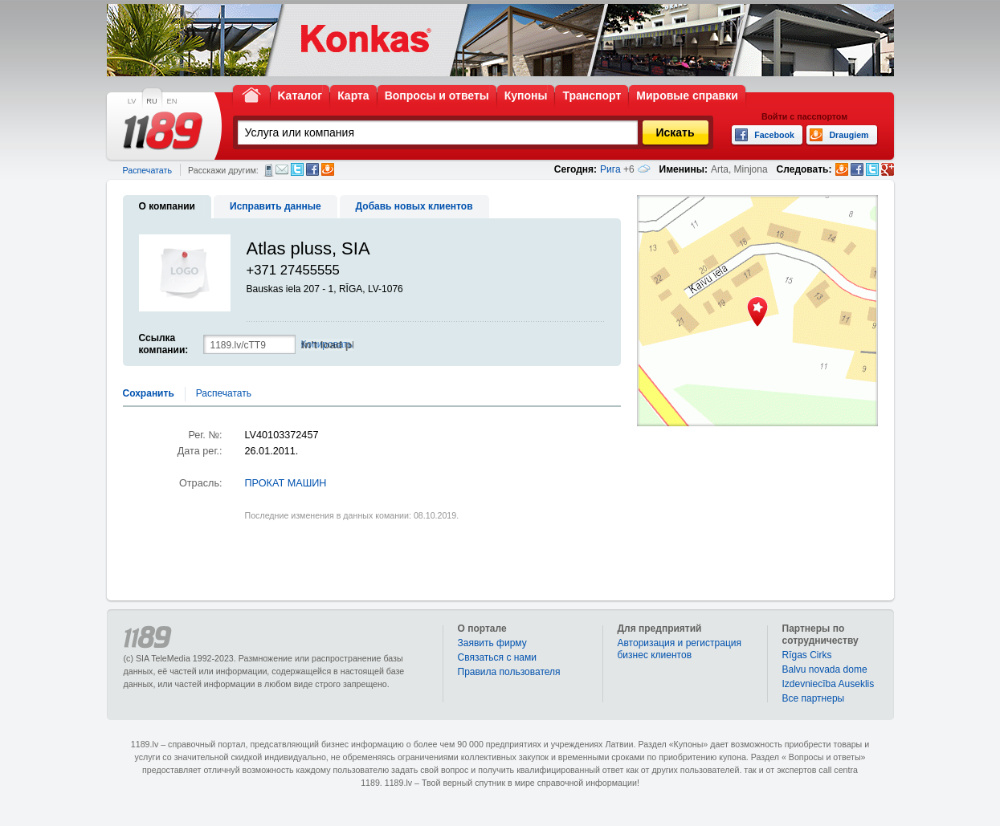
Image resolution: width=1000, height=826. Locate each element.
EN (172, 101)
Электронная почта (282, 169)
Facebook (312, 169)
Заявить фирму (492, 643)
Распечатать (147, 170)
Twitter (297, 169)
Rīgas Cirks (807, 655)
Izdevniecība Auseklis (828, 684)
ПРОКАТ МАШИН (286, 483)
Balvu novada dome (824, 669)
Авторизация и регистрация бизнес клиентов (680, 649)
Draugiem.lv (327, 169)
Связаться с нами (497, 657)
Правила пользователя (509, 671)
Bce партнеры (813, 698)
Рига (610, 169)
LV (132, 101)
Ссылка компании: (164, 344)
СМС (268, 170)
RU (151, 101)
